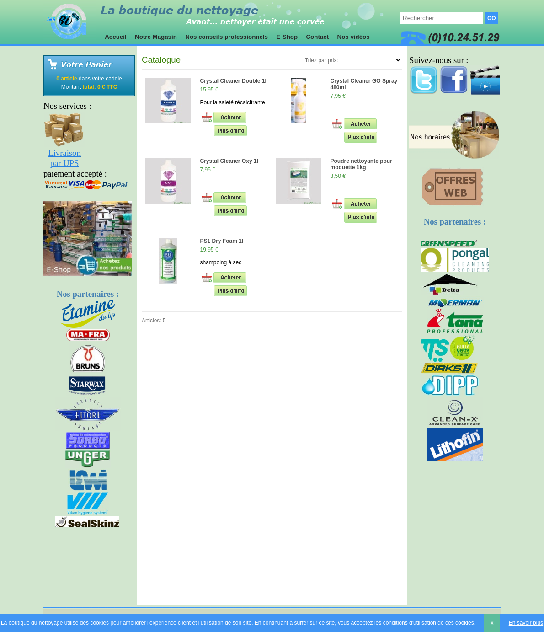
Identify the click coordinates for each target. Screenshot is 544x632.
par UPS (64, 163)
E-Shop (287, 36)
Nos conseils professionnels (227, 36)
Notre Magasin (155, 36)
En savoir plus (526, 623)
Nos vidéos (354, 36)
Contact (317, 36)
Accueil (115, 36)
